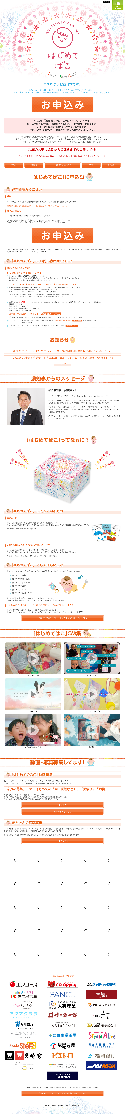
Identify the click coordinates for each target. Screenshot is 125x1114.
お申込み (14, 165)
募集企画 (111, 165)
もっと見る (62, 364)
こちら (49, 325)
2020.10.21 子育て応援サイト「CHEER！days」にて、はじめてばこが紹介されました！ (63, 357)
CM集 (91, 165)
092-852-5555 (77, 320)
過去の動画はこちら (62, 812)
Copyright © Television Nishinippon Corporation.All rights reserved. (62, 1105)
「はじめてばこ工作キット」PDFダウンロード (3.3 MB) (62, 618)
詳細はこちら (62, 805)
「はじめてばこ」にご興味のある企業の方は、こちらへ (62, 1093)
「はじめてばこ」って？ (62, 165)
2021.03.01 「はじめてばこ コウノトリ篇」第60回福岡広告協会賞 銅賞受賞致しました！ (63, 351)
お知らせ (34, 165)
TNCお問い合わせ (72, 325)
